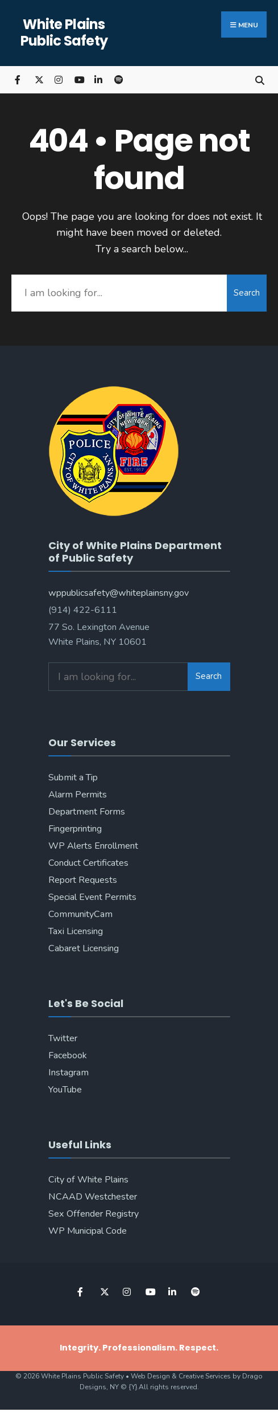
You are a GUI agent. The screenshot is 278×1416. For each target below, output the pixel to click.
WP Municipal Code (87, 1231)
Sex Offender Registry (93, 1214)
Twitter (62, 1038)
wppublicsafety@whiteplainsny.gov (118, 593)
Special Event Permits (92, 897)
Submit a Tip (73, 777)
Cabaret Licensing (83, 948)
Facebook (67, 1055)
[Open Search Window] (259, 79)
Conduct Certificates (88, 863)
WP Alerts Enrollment (93, 846)
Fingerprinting (75, 828)
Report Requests (82, 880)
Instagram (68, 1072)
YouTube (65, 1089)
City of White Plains (88, 1179)
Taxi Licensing (75, 931)
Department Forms (86, 811)
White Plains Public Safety (64, 32)
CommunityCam (80, 914)
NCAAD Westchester (92, 1196)
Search (247, 292)
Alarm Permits (77, 794)
